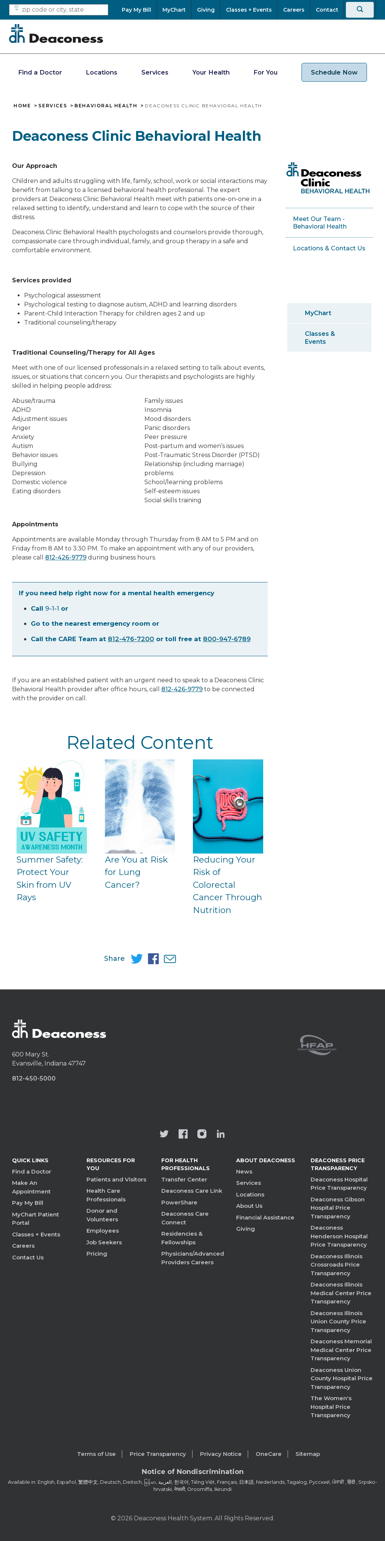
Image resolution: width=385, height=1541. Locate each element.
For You (265, 72)
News (244, 1171)
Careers (23, 1245)
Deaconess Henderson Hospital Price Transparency (339, 1236)
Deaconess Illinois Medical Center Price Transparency (341, 1293)
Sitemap (308, 1453)
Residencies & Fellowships (182, 1238)
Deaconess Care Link (191, 1190)
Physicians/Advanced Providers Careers (192, 1258)
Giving (245, 1228)
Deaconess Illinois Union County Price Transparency (338, 1321)
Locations (101, 72)
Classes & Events (320, 337)
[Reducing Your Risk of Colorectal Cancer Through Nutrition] (228, 806)
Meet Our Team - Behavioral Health (320, 222)
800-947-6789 (227, 639)
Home (22, 106)
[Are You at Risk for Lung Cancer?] (140, 806)
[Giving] (206, 10)
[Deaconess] (56, 33)
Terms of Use (96, 1453)
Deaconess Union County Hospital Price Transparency (342, 1378)
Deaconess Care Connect (185, 1218)
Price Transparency (158, 1453)
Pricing (96, 1253)
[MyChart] (174, 10)
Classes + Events (36, 1234)
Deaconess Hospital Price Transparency (339, 1184)
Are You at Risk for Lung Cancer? (136, 872)
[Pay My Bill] (139, 10)
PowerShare (179, 1202)
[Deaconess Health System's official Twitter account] (164, 1135)
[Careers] (293, 10)
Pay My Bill (27, 1202)
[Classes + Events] (248, 10)
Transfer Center (184, 1179)
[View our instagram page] (202, 1135)
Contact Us (28, 1257)
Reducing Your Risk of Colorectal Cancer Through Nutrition (227, 884)
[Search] (360, 10)
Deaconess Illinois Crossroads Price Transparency (336, 1265)
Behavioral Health (105, 106)
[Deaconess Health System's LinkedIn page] (220, 1135)
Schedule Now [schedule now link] (334, 72)
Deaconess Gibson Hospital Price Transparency (338, 1208)
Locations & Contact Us (329, 248)
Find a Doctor (40, 72)
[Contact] (327, 10)
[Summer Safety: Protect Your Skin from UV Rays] (52, 806)
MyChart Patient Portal (35, 1219)
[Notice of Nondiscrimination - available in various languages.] (193, 1473)
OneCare (269, 1453)
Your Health (211, 72)
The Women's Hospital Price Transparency (331, 1407)
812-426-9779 (65, 557)
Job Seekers (104, 1242)
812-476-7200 (131, 639)
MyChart (318, 313)
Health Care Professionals (106, 1195)
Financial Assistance (265, 1217)
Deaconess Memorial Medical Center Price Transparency (341, 1350)
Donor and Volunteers (102, 1215)
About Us (249, 1205)
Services (154, 72)
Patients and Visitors (116, 1179)
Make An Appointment (31, 1187)
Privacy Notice (221, 1453)
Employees (102, 1230)
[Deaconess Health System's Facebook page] (183, 1135)
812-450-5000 (34, 1078)
